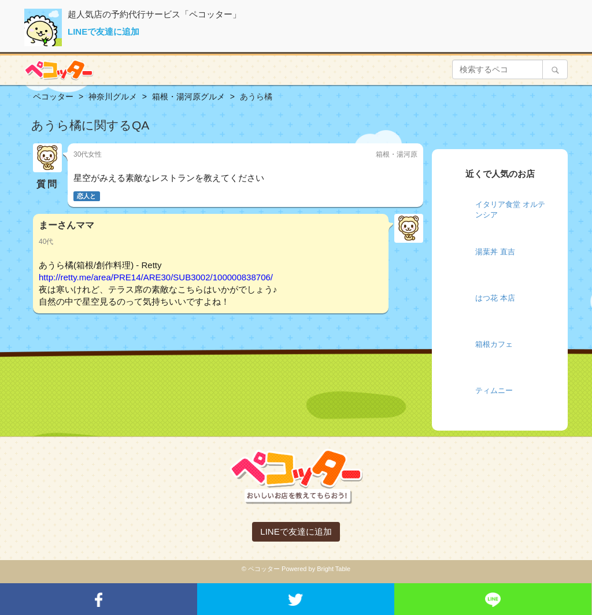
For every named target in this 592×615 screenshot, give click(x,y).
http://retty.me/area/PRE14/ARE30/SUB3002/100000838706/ (156, 277)
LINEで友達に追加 (103, 31)
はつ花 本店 (495, 298)
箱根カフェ (494, 344)
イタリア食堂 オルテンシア (510, 210)
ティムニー (494, 390)
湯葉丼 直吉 (495, 251)
